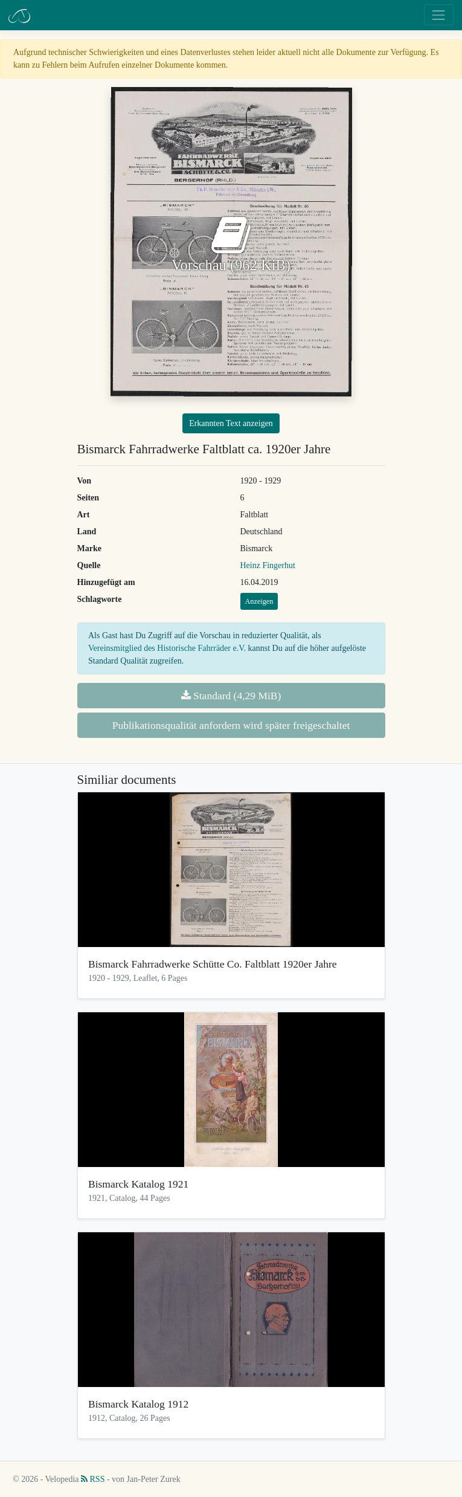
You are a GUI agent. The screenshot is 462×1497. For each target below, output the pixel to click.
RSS (92, 1479)
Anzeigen (259, 601)
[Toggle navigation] (439, 14)
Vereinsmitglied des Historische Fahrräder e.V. (167, 648)
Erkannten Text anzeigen (231, 423)
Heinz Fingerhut (267, 565)
